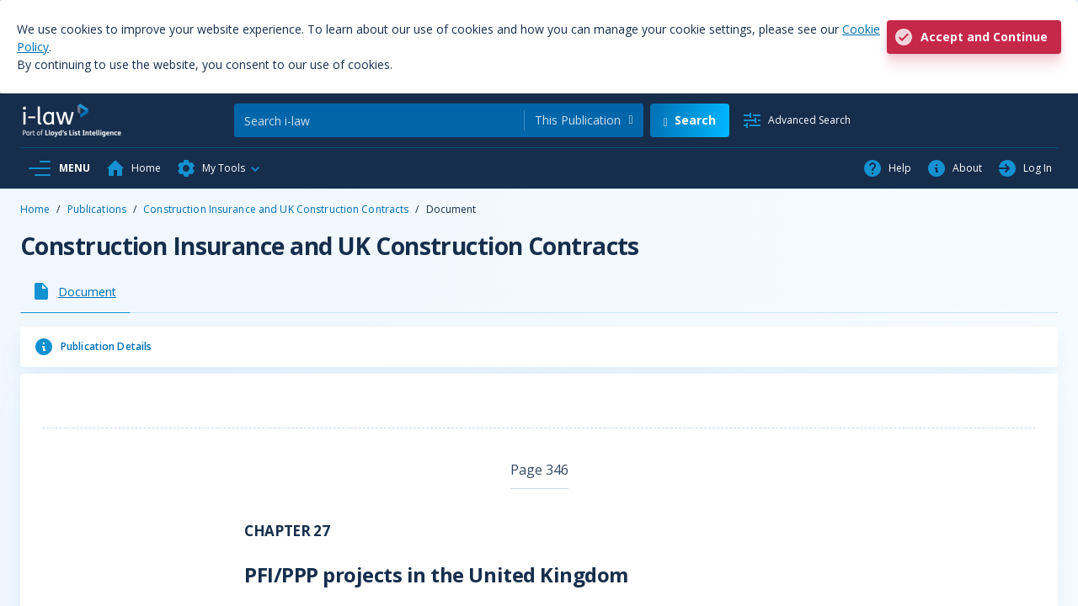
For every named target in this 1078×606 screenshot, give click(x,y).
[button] (219, 168)
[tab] (75, 291)
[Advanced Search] (796, 120)
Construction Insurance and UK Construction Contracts (275, 209)
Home (35, 209)
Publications (96, 209)
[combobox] (584, 120)
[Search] (379, 120)
